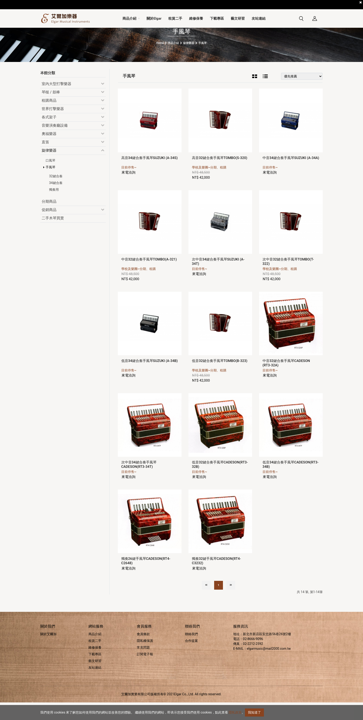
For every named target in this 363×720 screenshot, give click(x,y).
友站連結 (94, 685)
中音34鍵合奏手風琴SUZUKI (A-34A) (291, 175)
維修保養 (94, 665)
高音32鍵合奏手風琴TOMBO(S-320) (219, 175)
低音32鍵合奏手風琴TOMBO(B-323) (219, 378)
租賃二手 (94, 658)
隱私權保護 (145, 658)
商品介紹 (94, 651)
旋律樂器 (49, 168)
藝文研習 (94, 678)
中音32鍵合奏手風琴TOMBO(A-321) (149, 277)
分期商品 (49, 219)
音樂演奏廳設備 (55, 143)
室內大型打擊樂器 (56, 101)
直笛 (45, 159)
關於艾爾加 (48, 651)
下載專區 (94, 672)
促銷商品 (49, 227)
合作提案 (191, 658)
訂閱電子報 (145, 672)
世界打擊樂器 (53, 126)
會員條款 (143, 651)
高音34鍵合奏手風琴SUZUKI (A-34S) (149, 175)
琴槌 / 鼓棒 (51, 109)
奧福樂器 (49, 151)
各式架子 (49, 134)
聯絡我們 (191, 651)
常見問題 (143, 665)
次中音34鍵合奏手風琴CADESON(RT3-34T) (138, 482)
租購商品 (49, 118)
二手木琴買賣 (53, 235)
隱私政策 (235, 712)
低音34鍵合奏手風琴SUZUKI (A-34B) (149, 378)
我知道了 (254, 712)
